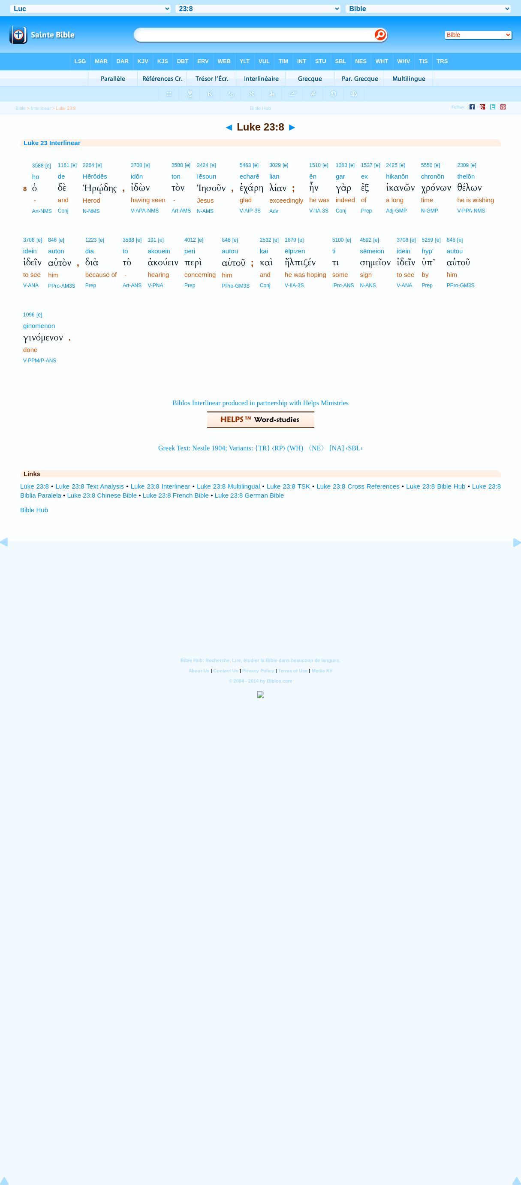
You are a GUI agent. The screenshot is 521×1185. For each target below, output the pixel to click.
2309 (463, 165)
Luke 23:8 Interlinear (160, 486)
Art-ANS (132, 286)
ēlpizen (295, 251)
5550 (427, 165)
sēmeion (372, 251)
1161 (63, 165)
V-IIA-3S (318, 211)
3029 (275, 165)
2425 (392, 165)
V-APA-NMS (145, 211)
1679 (290, 240)
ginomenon (39, 325)
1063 (341, 165)
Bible (20, 108)
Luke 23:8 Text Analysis (90, 486)
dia (89, 251)
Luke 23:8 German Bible (249, 495)
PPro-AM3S (61, 286)
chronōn (432, 176)
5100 (338, 240)
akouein (159, 251)
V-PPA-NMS (471, 211)
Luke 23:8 (34, 486)
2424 (202, 165)
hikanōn (397, 176)
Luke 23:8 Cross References (358, 486)
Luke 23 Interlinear (52, 142)
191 (152, 240)
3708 (136, 165)
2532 (265, 240)
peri (189, 251)
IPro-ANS (343, 286)
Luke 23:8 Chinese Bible (102, 495)
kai (264, 251)
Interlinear (41, 108)
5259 (428, 240)
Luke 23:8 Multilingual (228, 486)
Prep (366, 211)
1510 (315, 165)
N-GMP (429, 211)
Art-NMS (42, 211)
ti (334, 251)
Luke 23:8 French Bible (176, 495)
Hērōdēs (95, 176)
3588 (38, 166)
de (61, 176)
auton (56, 251)
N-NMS (91, 211)
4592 (366, 240)
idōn (137, 176)
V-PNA (155, 286)
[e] (48, 166)
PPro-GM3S (236, 286)
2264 (88, 165)
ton (176, 176)
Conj (63, 211)
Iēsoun (206, 176)
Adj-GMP (396, 211)
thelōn (466, 176)
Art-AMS (181, 211)
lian (274, 176)
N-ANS (368, 286)
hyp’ (428, 251)
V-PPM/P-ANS (39, 361)
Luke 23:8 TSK (288, 486)
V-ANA (31, 286)
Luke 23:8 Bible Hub (435, 486)
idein (30, 251)
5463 (245, 165)
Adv (273, 211)
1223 (91, 240)
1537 (367, 165)
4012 (190, 240)
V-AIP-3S (250, 211)
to (125, 251)
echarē (249, 176)
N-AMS (205, 211)
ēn (312, 176)
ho (35, 176)
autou (230, 251)
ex (364, 176)
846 (52, 240)
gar (340, 176)
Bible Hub (34, 510)
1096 (29, 315)
